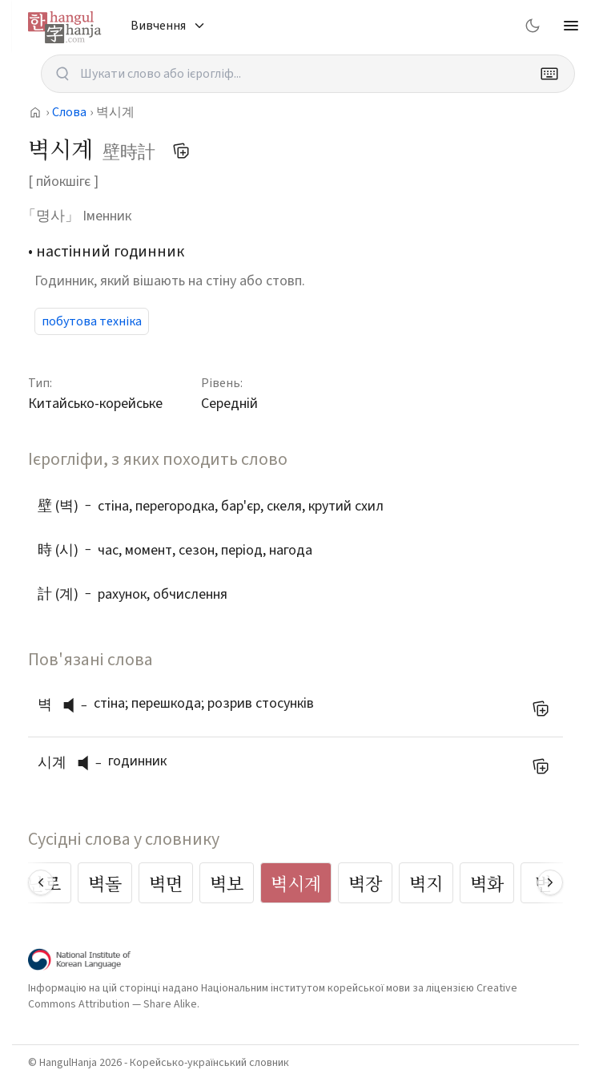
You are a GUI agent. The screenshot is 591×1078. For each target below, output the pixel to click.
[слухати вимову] (74, 705)
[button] (72, 705)
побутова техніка (92, 321)
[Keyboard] (549, 74)
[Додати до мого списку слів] (181, 151)
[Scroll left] (41, 882)
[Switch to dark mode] (533, 26)
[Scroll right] (550, 882)
